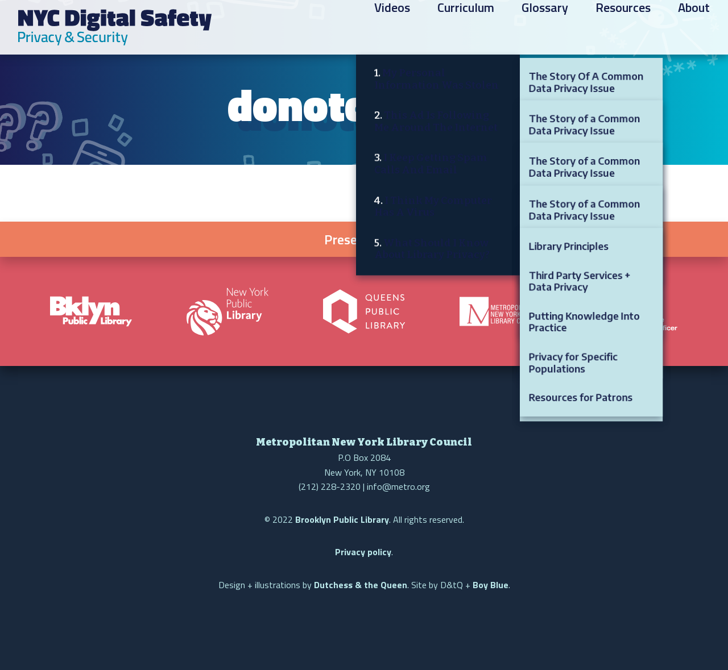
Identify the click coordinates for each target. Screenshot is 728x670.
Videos (392, 29)
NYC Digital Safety (115, 27)
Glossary (545, 29)
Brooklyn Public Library (342, 519)
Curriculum (465, 29)
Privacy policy (363, 552)
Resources (623, 29)
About (694, 29)
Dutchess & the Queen (360, 585)
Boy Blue (490, 585)
